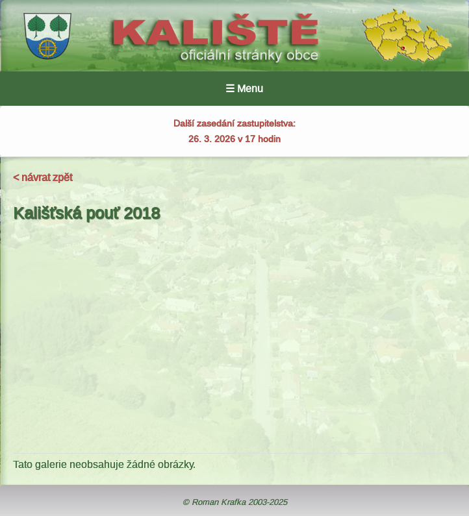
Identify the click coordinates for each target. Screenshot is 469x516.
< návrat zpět (42, 177)
